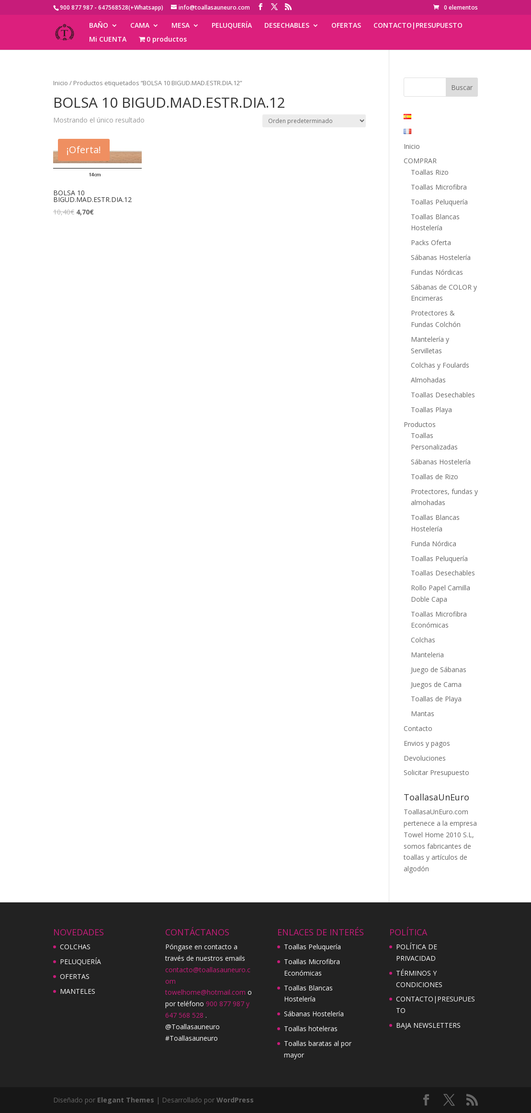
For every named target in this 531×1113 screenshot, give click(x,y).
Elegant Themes (125, 1099)
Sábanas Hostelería (441, 257)
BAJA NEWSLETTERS (428, 1025)
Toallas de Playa (436, 698)
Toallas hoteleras (311, 1028)
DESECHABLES (286, 26)
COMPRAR (420, 160)
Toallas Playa (431, 409)
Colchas (423, 639)
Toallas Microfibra (439, 186)
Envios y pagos (427, 743)
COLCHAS (75, 946)
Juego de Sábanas (438, 669)
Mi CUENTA (107, 40)
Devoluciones (425, 758)
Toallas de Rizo (434, 476)
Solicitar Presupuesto (436, 772)
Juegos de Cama (436, 684)
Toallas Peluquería (439, 201)
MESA (180, 26)
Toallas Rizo (430, 172)
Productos (420, 424)
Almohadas (428, 379)
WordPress (235, 1099)
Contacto (418, 728)
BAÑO (98, 26)
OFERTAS (346, 26)
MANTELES (77, 991)
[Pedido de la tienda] (314, 120)
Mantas (422, 713)
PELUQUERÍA (232, 26)
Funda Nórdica (433, 543)
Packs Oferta (431, 242)
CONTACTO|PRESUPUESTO (418, 26)
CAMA (139, 26)
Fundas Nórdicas (437, 272)
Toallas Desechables (443, 394)
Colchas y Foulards (440, 365)
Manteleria (427, 654)
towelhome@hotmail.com (205, 992)
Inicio (60, 83)
